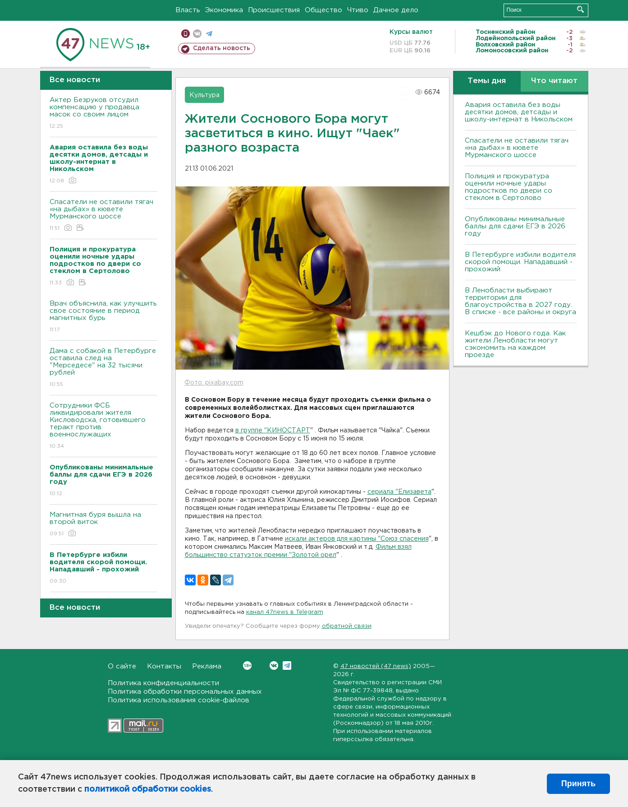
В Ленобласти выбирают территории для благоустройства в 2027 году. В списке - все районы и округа (520, 301)
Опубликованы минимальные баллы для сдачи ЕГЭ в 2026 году (515, 226)
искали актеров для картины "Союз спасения (357, 539)
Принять (578, 783)
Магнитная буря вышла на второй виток (103, 525)
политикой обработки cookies (147, 789)
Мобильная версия (185, 33)
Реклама (206, 666)
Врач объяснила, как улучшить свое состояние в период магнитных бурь (103, 317)
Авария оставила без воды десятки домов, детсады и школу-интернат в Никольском (519, 112)
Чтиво (357, 10)
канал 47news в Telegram (284, 612)
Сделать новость (221, 48)
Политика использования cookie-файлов (178, 700)
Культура (204, 95)
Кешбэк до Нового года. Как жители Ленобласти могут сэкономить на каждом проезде (515, 344)
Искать (580, 9)
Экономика (224, 10)
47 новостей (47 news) (375, 666)
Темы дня (487, 81)
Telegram (287, 665)
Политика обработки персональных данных (185, 692)
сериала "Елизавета (399, 492)
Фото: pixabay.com (213, 382)
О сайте (122, 666)
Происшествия (274, 10)
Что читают (554, 81)
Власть (187, 10)
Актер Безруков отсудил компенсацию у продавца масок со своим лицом (103, 113)
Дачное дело (395, 10)
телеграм (209, 33)
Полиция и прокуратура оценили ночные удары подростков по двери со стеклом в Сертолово (508, 187)
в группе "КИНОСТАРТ (272, 430)
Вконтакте (247, 665)
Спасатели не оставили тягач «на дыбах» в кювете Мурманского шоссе (103, 215)
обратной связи (346, 626)
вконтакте (197, 33)
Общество (323, 10)
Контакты (164, 666)
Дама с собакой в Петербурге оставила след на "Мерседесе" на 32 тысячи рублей (103, 368)
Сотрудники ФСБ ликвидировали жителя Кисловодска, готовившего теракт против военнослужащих (103, 426)
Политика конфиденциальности (163, 683)
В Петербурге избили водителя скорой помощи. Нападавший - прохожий (520, 262)
